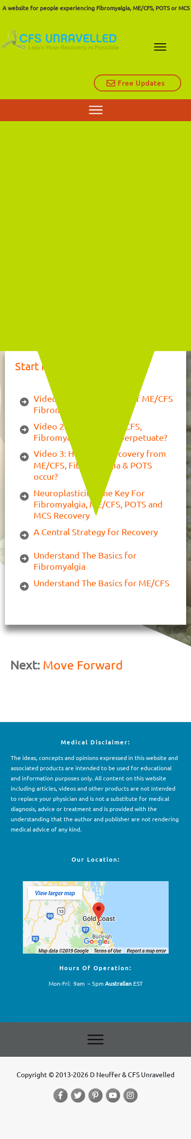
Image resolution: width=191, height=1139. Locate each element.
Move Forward (83, 664)
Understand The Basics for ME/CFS (102, 583)
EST (124, 983)
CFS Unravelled (65, 224)
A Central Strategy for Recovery (96, 531)
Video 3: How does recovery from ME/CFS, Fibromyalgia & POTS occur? (100, 464)
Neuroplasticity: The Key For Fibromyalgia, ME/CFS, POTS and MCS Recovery (98, 504)
